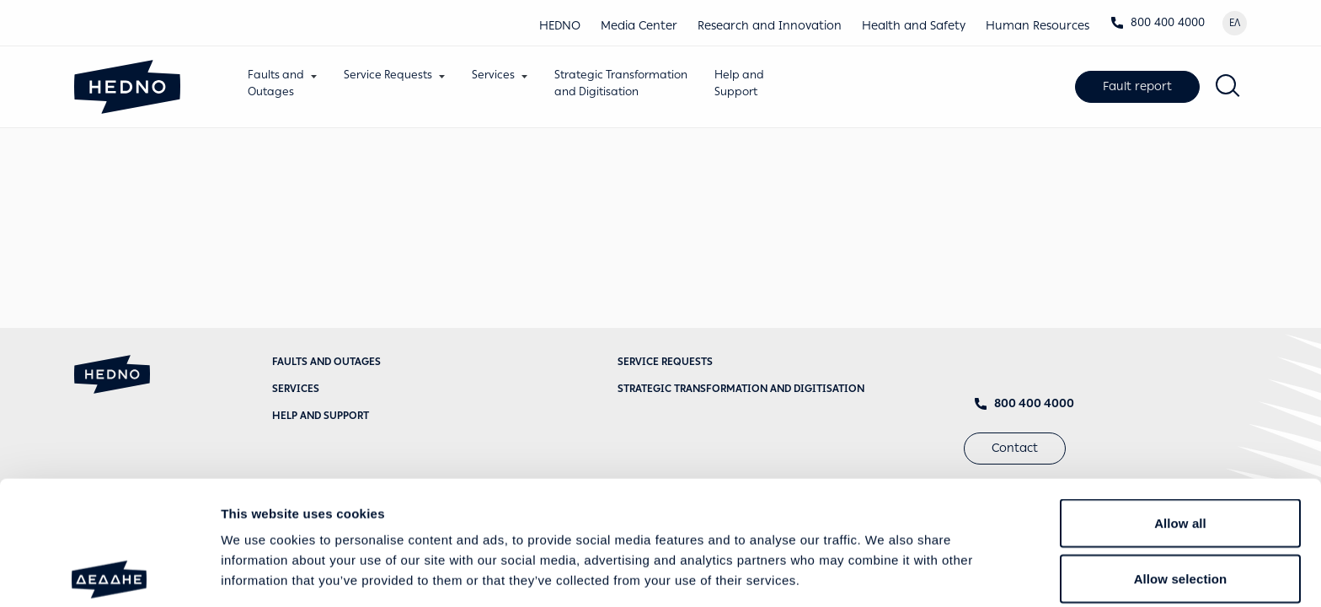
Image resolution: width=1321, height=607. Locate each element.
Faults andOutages (276, 83)
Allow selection (1180, 455)
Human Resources (1037, 26)
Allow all (1180, 399)
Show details (884, 574)
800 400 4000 (1157, 22)
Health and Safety (913, 26)
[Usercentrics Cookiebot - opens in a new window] (109, 574)
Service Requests (388, 74)
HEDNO (559, 26)
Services (493, 74)
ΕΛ (1234, 23)
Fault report (1137, 86)
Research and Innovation (770, 26)
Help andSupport (739, 83)
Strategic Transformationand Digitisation (620, 83)
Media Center (639, 26)
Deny (1179, 509)
